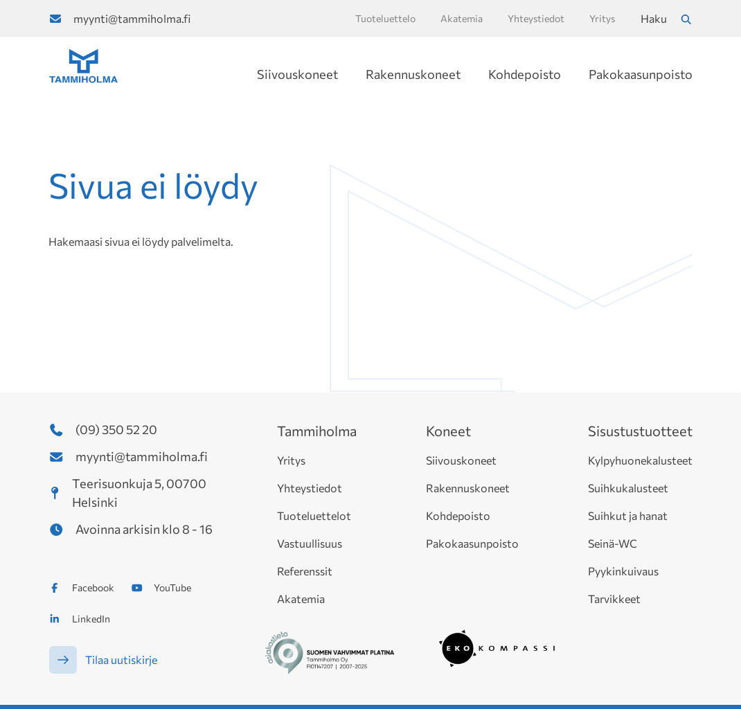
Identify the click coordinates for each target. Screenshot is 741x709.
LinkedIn (91, 619)
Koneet (448, 430)
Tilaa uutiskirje (121, 659)
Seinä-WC (612, 543)
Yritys (291, 460)
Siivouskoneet (297, 74)
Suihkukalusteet (628, 487)
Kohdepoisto (524, 74)
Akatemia (301, 598)
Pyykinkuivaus (623, 570)
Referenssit (304, 570)
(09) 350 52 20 (116, 429)
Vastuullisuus (309, 543)
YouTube (172, 587)
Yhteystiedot (309, 487)
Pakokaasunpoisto (641, 74)
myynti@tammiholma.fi (131, 18)
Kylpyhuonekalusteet (640, 460)
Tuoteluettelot (314, 515)
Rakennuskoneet (413, 74)
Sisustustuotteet (640, 430)
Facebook (93, 587)
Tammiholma (317, 430)
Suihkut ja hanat (628, 515)
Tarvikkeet (614, 598)
